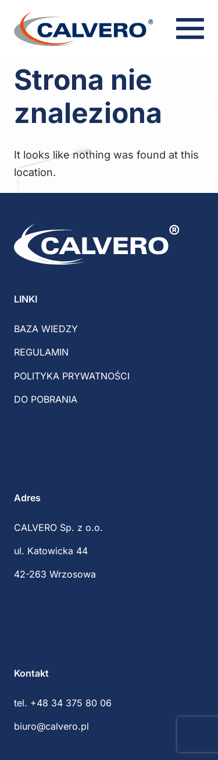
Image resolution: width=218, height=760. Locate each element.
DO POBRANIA (45, 399)
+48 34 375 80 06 (71, 703)
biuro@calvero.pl (51, 726)
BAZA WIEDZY (46, 329)
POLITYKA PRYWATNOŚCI (72, 376)
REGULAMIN (41, 352)
